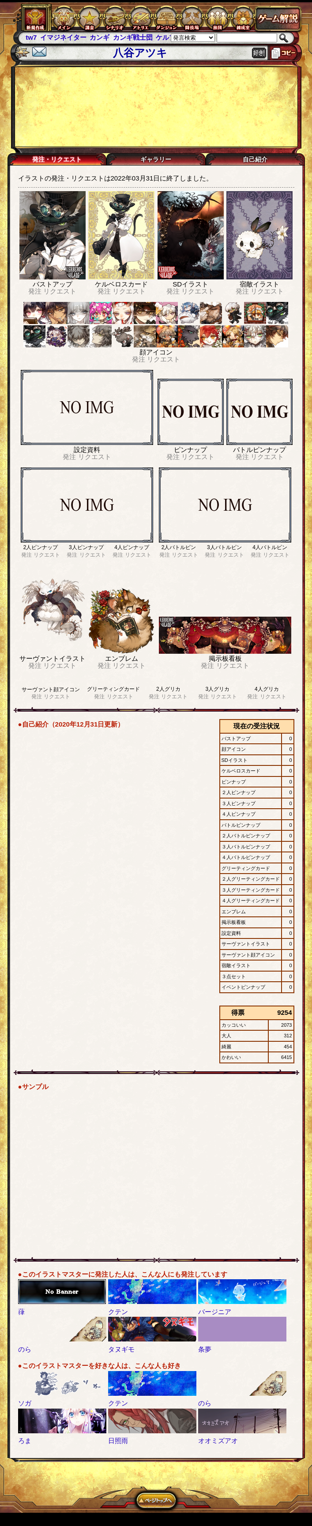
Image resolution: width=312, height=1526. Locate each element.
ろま (24, 1440)
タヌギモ (121, 1349)
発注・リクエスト (57, 159)
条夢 (204, 1349)
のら (24, 1349)
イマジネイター (63, 37)
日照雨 (118, 1440)
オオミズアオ (218, 1440)
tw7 (31, 37)
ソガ (24, 1403)
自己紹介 (255, 159)
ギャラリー (155, 159)
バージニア (214, 1311)
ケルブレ (169, 37)
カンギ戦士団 (133, 37)
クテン (118, 1311)
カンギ (99, 37)
